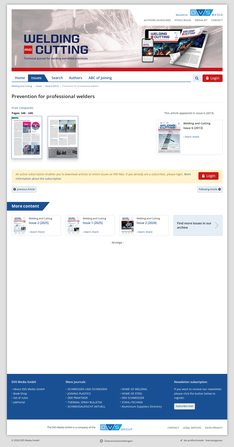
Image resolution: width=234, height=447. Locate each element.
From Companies (22, 108)
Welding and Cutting (22, 86)
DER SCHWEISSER (133, 398)
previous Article (24, 189)
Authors (75, 77)
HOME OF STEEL (132, 393)
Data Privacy (214, 427)
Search (57, 77)
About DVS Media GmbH (29, 389)
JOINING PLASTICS (79, 393)
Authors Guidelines (157, 20)
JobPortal (19, 402)
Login (212, 78)
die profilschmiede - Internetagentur (203, 440)
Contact (217, 20)
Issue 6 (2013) (52, 86)
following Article (210, 189)
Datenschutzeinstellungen (119, 441)
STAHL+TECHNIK (132, 402)
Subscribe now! (184, 406)
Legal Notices (192, 427)
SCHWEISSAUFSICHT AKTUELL (86, 406)
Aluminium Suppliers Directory (142, 406)
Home (20, 77)
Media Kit (201, 20)
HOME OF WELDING (134, 389)
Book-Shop (20, 393)
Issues (36, 77)
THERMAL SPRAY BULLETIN (85, 402)
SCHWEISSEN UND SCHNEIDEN (87, 389)
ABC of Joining (100, 77)
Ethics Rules (183, 20)
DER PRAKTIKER (78, 398)
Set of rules (20, 398)
